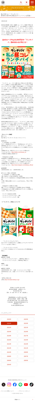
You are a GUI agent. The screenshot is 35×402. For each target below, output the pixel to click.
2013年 (26, 344)
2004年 (9, 364)
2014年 (9, 344)
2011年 (26, 348)
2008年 (9, 356)
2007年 (26, 356)
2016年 (9, 340)
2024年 (9, 323)
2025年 (26, 319)
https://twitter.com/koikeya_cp (18, 152)
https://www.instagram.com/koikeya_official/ (22, 165)
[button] (21, 3)
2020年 (9, 331)
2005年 (26, 360)
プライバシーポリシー (24, 391)
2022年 (9, 327)
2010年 (9, 352)
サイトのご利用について (7, 391)
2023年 (26, 323)
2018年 (9, 335)
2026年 (9, 319)
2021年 (26, 327)
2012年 (9, 348)
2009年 (26, 352)
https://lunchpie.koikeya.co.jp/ (12, 279)
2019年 (26, 331)
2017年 (26, 335)
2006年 (9, 360)
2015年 (26, 340)
